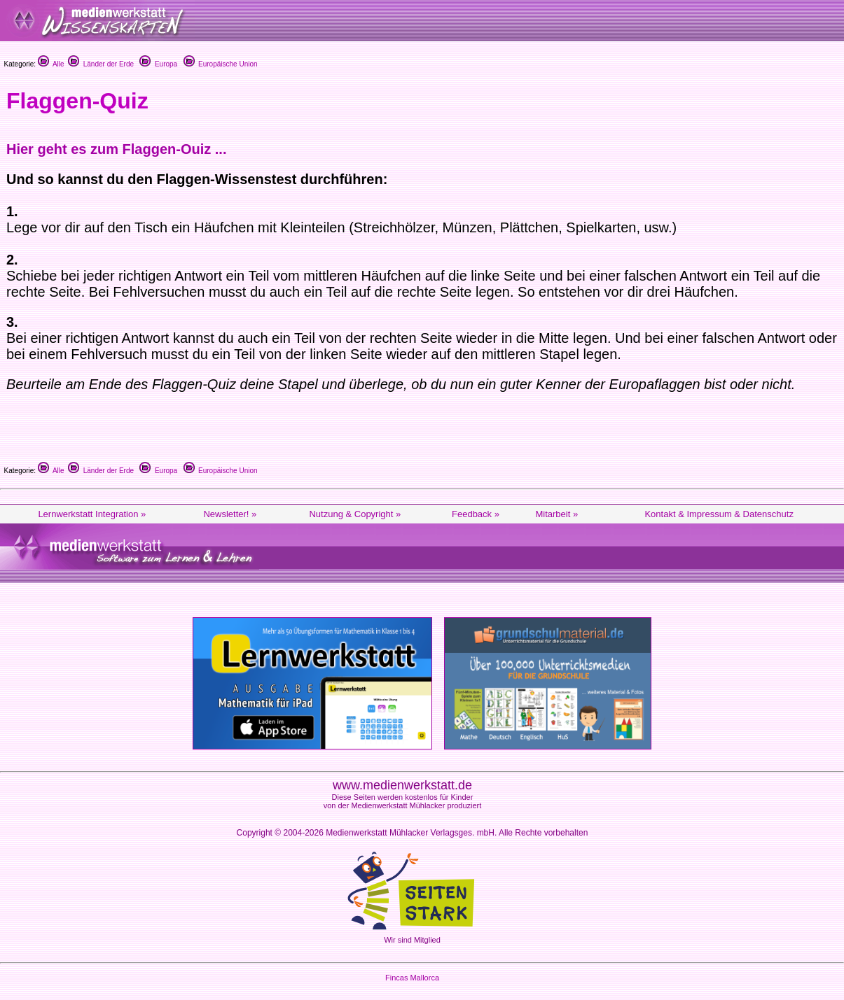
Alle (51, 64)
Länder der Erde (101, 64)
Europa (158, 64)
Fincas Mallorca (412, 977)
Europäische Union (221, 64)
